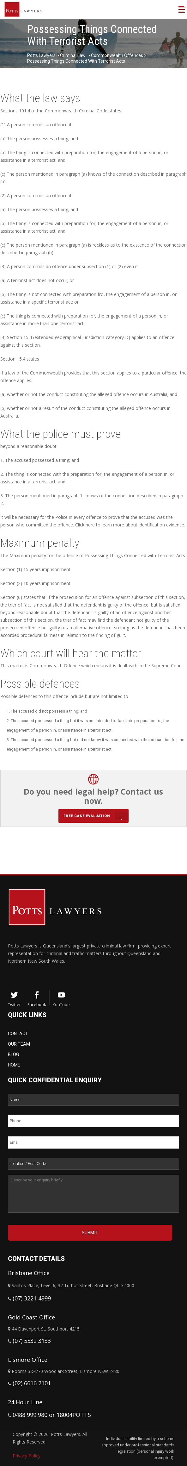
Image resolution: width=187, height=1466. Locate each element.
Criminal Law (73, 55)
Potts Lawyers (41, 55)
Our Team (19, 1044)
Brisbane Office (29, 1273)
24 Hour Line (25, 1402)
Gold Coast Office (31, 1317)
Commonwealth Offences (117, 55)
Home (14, 1064)
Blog (13, 1054)
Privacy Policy (26, 1456)
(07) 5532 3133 (32, 1340)
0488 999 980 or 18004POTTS (52, 1415)
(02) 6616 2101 (32, 1383)
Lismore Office (27, 1359)
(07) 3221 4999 (32, 1298)
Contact (18, 1033)
